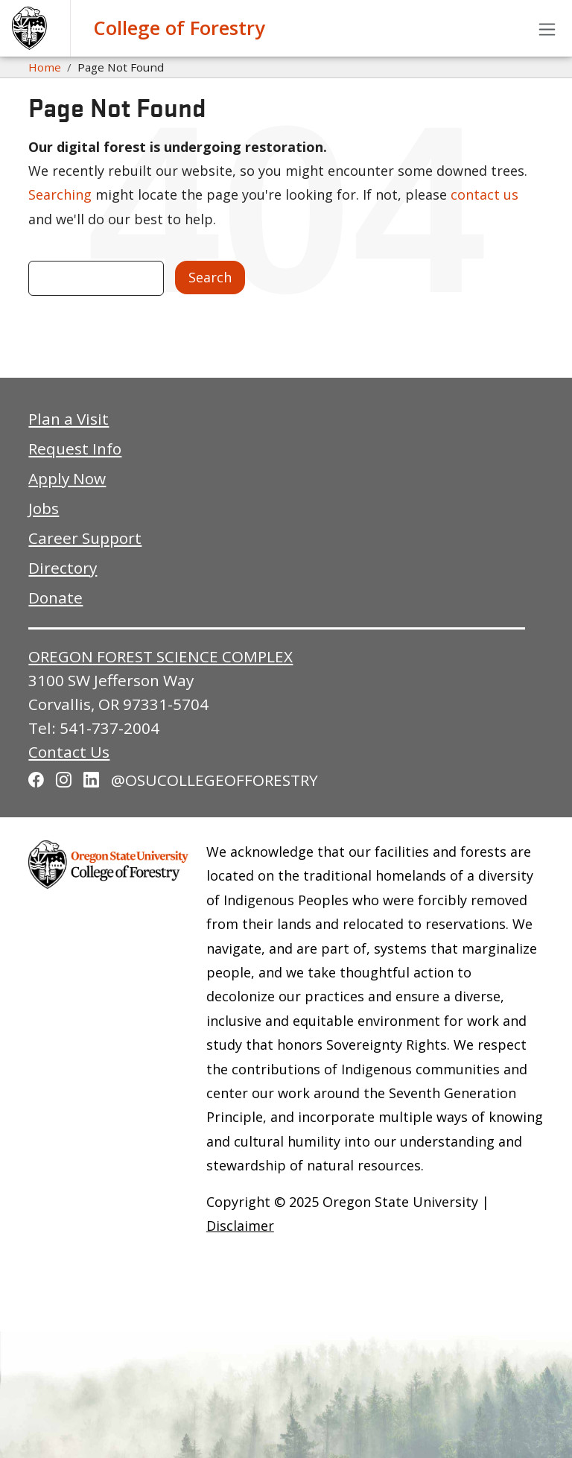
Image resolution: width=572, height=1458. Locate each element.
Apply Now (67, 478)
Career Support (85, 537)
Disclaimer (240, 1225)
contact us (484, 194)
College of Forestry (179, 28)
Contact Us (68, 751)
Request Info (74, 448)
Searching (60, 194)
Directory (62, 567)
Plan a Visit (68, 418)
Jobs (43, 508)
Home (44, 67)
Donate (55, 597)
